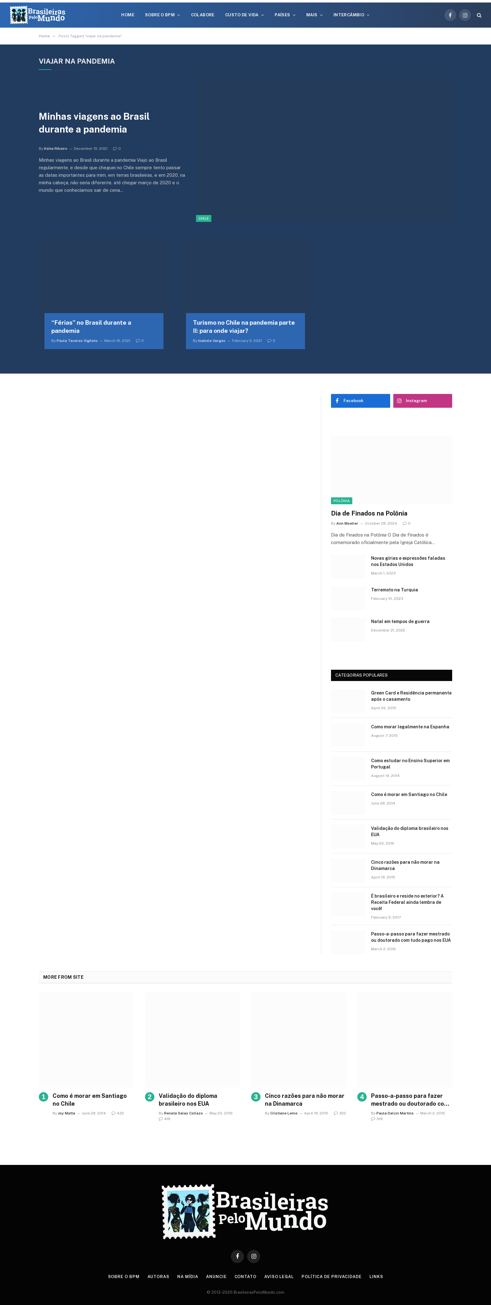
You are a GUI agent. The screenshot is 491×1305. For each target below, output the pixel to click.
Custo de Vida (242, 15)
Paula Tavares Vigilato (77, 340)
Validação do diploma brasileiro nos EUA (409, 831)
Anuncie (216, 1276)
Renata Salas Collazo (183, 1113)
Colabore (202, 15)
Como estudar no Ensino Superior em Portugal (410, 763)
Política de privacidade (332, 1276)
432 (117, 1113)
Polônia (341, 501)
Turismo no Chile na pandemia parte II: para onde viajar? (244, 326)
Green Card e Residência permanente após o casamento (411, 696)
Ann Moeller (347, 523)
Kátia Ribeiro (55, 148)
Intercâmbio (348, 15)
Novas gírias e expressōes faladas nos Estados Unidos (408, 561)
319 (377, 1119)
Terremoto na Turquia (394, 589)
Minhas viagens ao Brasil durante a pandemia (94, 123)
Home (127, 15)
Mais (312, 15)
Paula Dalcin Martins (395, 1113)
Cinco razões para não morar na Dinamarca (405, 865)
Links (376, 1276)
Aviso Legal (279, 1276)
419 (164, 1119)
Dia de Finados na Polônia (369, 513)
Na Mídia (187, 1276)
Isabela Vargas (211, 340)
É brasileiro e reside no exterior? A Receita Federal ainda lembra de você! (407, 902)
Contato (245, 1276)
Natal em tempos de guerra (400, 621)
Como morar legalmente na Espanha (410, 726)
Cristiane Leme (283, 1113)
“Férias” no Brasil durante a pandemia (91, 326)
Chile (204, 218)
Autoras (158, 1276)
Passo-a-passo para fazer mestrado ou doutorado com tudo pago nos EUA (411, 937)
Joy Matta (66, 1113)
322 (340, 1113)
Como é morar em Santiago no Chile (409, 794)
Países (282, 15)
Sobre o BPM (160, 15)
